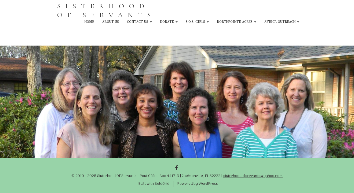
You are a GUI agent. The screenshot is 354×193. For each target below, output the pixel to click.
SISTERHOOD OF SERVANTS (106, 10)
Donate (169, 21)
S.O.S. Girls (197, 21)
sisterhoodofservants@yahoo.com (253, 176)
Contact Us (139, 21)
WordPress (208, 184)
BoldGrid (162, 184)
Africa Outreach (281, 21)
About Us (110, 21)
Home (89, 21)
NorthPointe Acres (236, 21)
